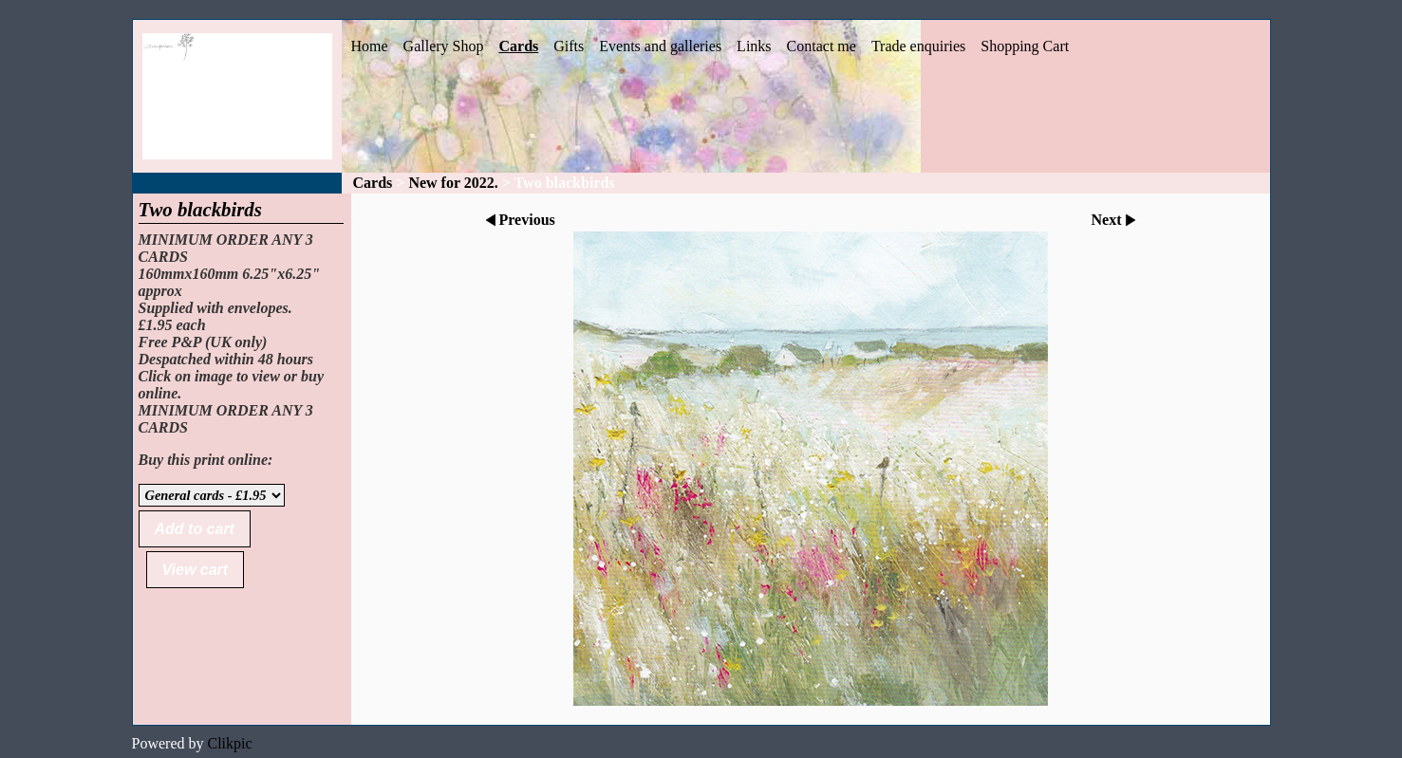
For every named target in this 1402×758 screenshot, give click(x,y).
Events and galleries (660, 46)
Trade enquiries (918, 46)
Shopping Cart (1025, 46)
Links (754, 46)
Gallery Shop (443, 46)
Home (369, 46)
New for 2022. (452, 183)
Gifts (568, 46)
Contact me (821, 46)
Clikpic (229, 743)
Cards (518, 46)
